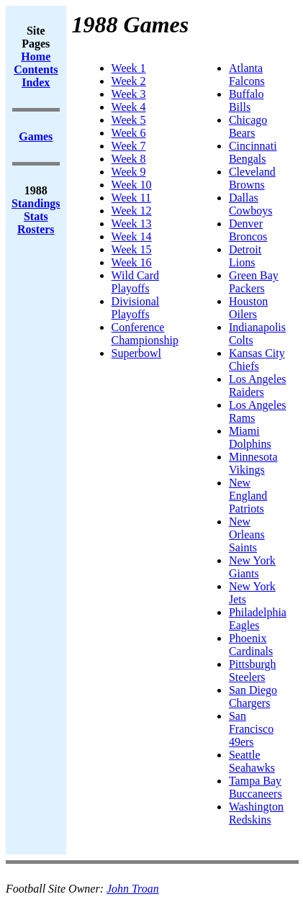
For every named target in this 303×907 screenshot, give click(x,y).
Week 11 (131, 197)
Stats (36, 216)
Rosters (36, 229)
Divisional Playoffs (136, 307)
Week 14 (132, 236)
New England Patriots (248, 496)
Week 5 (129, 120)
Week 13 (132, 223)
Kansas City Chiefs (257, 359)
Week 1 (129, 68)
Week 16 (132, 262)
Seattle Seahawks (252, 761)
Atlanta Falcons (247, 74)
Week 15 (132, 249)
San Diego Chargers (253, 696)
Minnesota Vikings (253, 463)
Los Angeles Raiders (257, 385)
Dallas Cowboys (250, 204)
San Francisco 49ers (251, 729)
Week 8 (129, 159)
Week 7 (129, 146)
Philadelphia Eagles (257, 618)
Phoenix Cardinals (251, 644)
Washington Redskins (256, 813)
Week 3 (129, 94)
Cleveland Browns (252, 178)
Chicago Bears (248, 126)
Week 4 (129, 107)
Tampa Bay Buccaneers (255, 787)
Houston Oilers (248, 307)
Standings (36, 203)
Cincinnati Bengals (253, 152)
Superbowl (136, 353)
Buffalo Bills (246, 100)
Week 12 (132, 210)
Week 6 (129, 133)
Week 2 (129, 81)
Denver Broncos (248, 230)
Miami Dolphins (250, 437)
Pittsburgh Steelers (252, 670)
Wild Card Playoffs (135, 281)
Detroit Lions (245, 256)
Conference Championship (145, 333)
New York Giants (252, 566)
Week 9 (129, 172)
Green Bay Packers (254, 281)
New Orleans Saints (247, 534)
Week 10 (132, 185)
